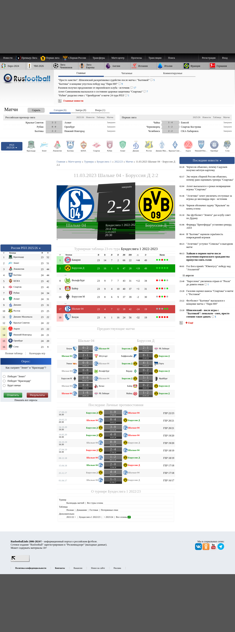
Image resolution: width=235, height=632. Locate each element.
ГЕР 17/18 (168, 465)
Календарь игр (37, 353)
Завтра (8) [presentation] (80, 110)
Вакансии (78, 568)
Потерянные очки (109, 510)
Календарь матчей (75, 503)
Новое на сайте (98, 568)
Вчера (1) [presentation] (100, 110)
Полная (70, 510)
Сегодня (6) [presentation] (60, 110)
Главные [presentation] (81, 73)
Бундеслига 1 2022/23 (124, 491)
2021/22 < (71, 517)
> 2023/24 (108, 517)
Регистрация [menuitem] (209, 57)
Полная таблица (13, 353)
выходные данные (96, 544)
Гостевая (94, 510)
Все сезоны (123, 517)
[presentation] (32, 109)
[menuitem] (76, 57)
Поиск (171, 57)
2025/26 (80, 117)
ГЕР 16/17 (168, 480)
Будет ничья (14, 385)
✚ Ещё (189, 322)
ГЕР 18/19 (168, 450)
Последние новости (207, 160)
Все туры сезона (95, 503)
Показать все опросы (26, 400)
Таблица (101, 117)
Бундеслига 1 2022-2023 (121, 225)
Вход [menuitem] (225, 57)
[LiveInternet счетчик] (20, 560)
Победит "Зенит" (16, 376)
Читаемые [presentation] (126, 73)
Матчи (110, 117)
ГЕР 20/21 (168, 420)
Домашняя (81, 510)
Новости (90, 117)
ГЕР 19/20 (168, 435)
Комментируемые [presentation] (172, 73)
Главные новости (73, 100)
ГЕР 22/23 (168, 413)
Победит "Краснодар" (19, 380)
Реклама (117, 568)
